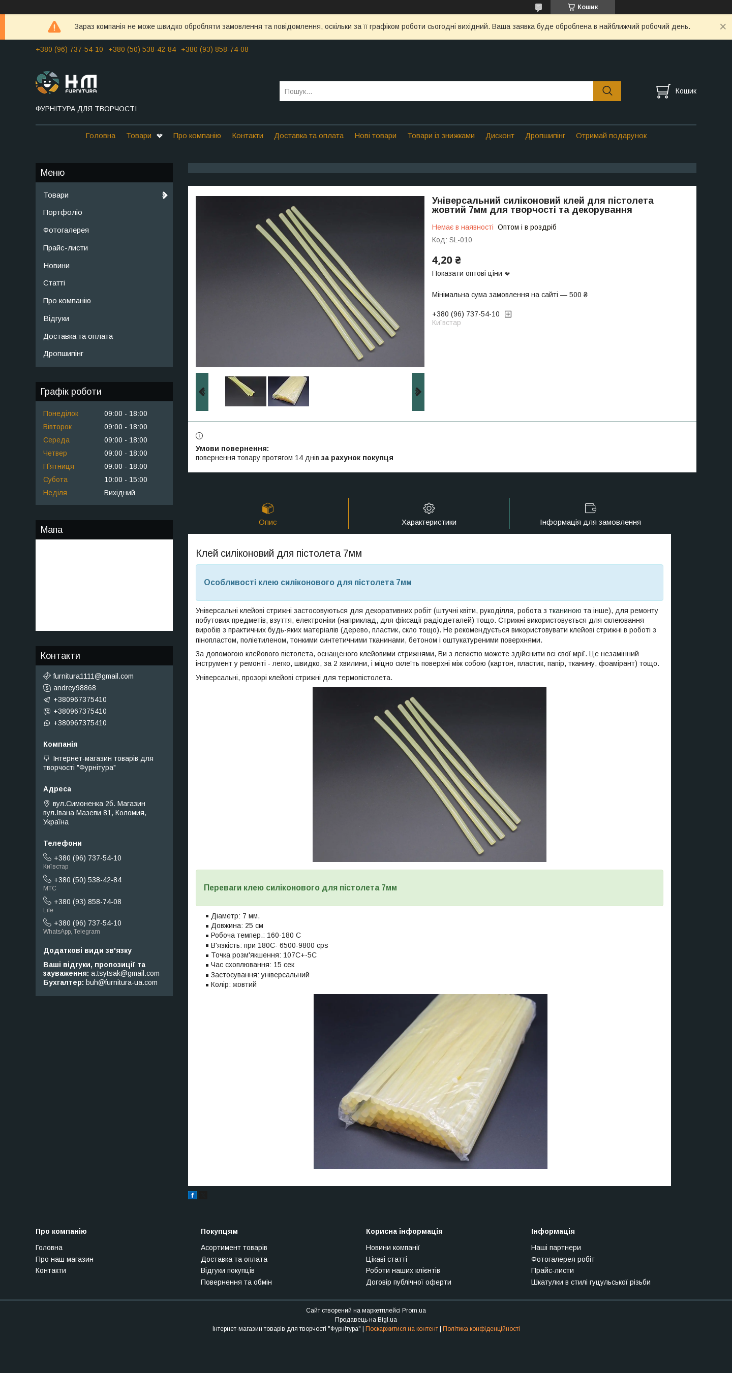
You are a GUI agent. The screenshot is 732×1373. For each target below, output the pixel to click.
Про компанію (197, 135)
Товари (138, 135)
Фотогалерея (66, 230)
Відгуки (56, 318)
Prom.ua (414, 1310)
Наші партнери (556, 1247)
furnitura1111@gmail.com (93, 676)
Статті (54, 282)
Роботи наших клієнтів (403, 1270)
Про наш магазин (65, 1259)
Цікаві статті (386, 1259)
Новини (56, 265)
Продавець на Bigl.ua (366, 1319)
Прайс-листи (65, 247)
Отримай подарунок (611, 135)
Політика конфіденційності (481, 1328)
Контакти (247, 135)
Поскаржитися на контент (401, 1328)
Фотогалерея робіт (563, 1259)
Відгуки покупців (228, 1270)
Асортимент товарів (234, 1247)
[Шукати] (607, 91)
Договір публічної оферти (408, 1282)
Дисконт (499, 135)
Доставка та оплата (309, 135)
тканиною (565, 610)
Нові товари (375, 135)
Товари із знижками (441, 135)
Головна (100, 135)
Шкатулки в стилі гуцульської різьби (591, 1282)
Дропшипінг (545, 135)
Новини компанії (393, 1247)
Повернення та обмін (236, 1282)
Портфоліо (62, 212)
